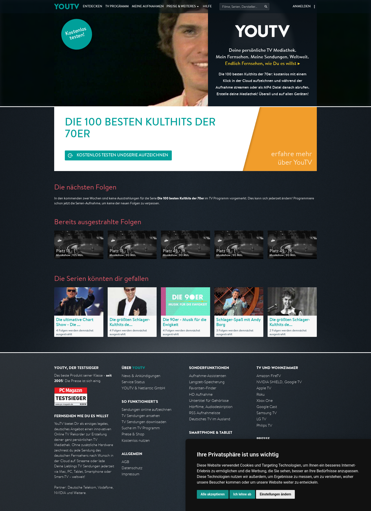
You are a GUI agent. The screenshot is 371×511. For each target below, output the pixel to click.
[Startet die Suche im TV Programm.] (244, 6)
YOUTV (66, 6)
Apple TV (263, 388)
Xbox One (264, 400)
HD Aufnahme (200, 394)
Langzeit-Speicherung (207, 381)
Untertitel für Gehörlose (209, 400)
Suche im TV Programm (141, 427)
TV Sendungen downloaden (144, 421)
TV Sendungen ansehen (141, 415)
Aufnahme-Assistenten (207, 375)
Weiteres (181, 6)
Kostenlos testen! (76, 33)
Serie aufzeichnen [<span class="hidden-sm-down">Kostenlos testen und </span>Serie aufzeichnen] (122, 155)
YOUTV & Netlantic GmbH (143, 388)
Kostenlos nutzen (136, 440)
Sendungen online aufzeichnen (147, 409)
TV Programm (117, 6)
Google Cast (266, 406)
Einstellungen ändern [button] (275, 494)
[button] (314, 6)
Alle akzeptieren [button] (213, 494)
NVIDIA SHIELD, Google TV (279, 381)
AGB (125, 461)
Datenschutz (132, 467)
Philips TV (264, 425)
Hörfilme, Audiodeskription (211, 406)
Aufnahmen (148, 6)
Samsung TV (266, 412)
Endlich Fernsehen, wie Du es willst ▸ (262, 63)
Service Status (133, 381)
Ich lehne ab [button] (242, 494)
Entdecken (92, 6)
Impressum (130, 474)
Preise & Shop (133, 434)
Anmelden (302, 6)
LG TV (261, 419)
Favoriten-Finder (202, 388)
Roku (260, 394)
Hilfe (207, 6)
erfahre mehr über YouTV (291, 157)
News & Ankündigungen (141, 375)
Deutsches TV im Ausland (209, 419)
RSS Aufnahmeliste (204, 412)
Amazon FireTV (268, 375)
